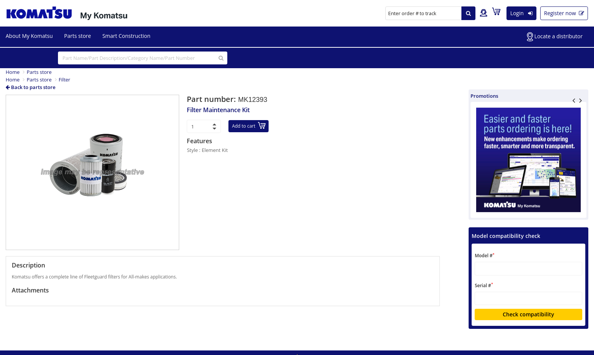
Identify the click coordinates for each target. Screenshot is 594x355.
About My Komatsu (29, 35)
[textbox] (528, 268)
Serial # (484, 285)
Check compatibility (528, 314)
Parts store (77, 35)
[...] (142, 58)
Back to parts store (30, 87)
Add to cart (249, 125)
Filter (64, 79)
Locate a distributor (555, 36)
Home (13, 72)
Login (521, 13)
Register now (564, 13)
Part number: (212, 99)
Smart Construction (126, 35)
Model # (484, 255)
